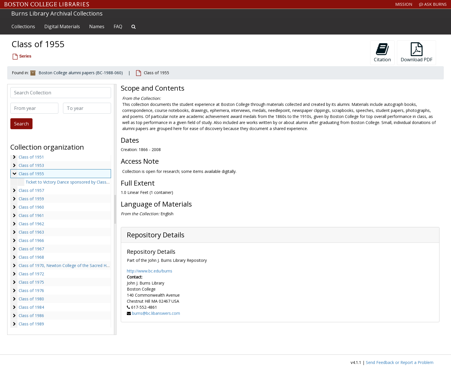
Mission (403, 4)
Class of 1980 (31, 299)
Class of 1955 (31, 173)
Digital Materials (62, 26)
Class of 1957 (31, 190)
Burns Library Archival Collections (57, 13)
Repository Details (155, 234)
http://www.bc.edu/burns (149, 271)
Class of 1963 (31, 232)
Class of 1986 (31, 315)
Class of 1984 (31, 307)
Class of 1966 (31, 240)
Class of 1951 (31, 157)
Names (96, 26)
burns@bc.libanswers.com (156, 313)
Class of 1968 (31, 257)
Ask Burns (433, 4)
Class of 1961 (31, 215)
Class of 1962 (31, 223)
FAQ (118, 26)
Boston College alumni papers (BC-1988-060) (81, 72)
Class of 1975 (31, 282)
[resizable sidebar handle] (115, 209)
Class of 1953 (31, 165)
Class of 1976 (31, 290)
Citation (382, 52)
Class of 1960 (31, 207)
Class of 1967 (31, 248)
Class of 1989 (31, 324)
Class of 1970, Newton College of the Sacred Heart (66, 265)
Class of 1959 (31, 198)
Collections (23, 26)
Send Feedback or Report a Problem (399, 362)
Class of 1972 (31, 273)
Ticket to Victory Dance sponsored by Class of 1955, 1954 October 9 (89, 182)
